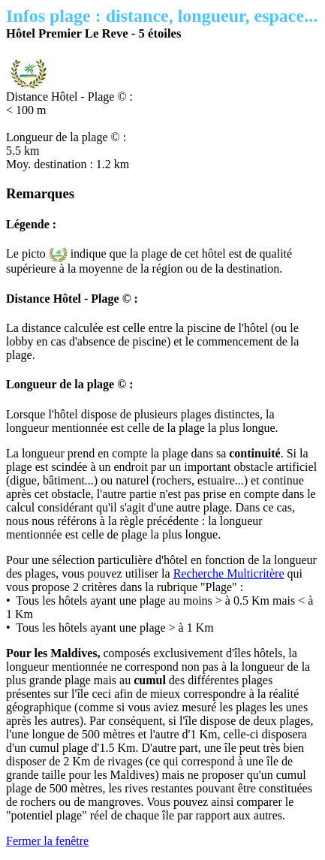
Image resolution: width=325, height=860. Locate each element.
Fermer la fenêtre (47, 840)
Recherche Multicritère (228, 573)
